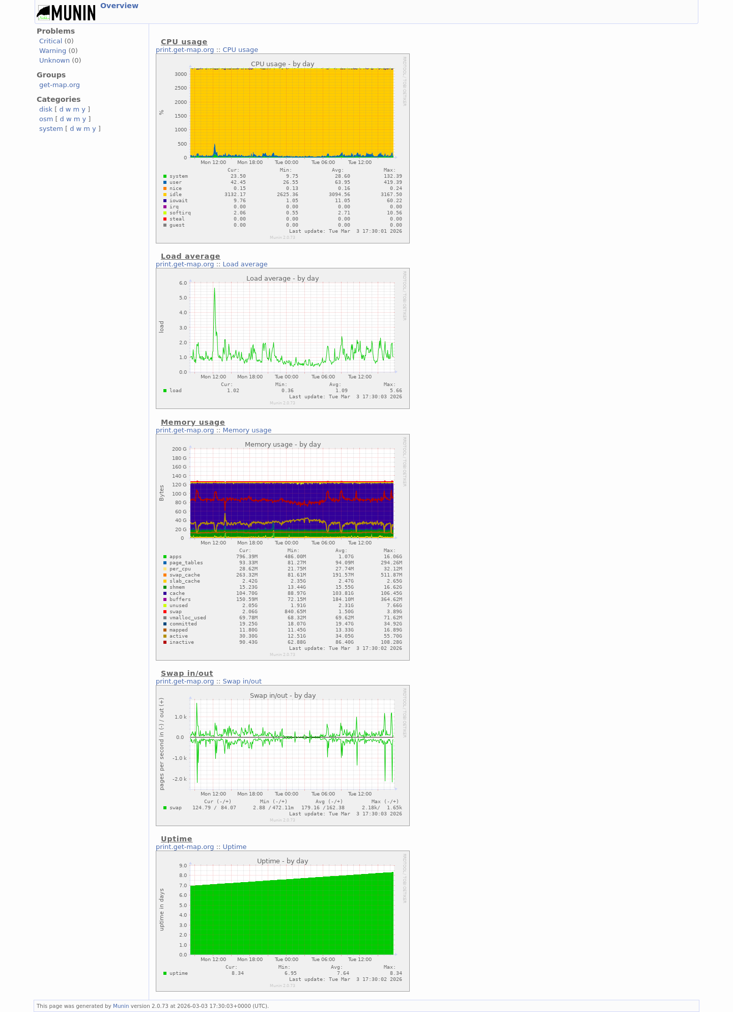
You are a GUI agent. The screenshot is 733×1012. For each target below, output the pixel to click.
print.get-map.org (185, 49)
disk (45, 109)
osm (46, 119)
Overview (119, 6)
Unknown (54, 60)
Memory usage (247, 430)
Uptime (235, 847)
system (51, 128)
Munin (121, 1006)
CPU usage (241, 49)
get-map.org (59, 85)
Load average (245, 264)
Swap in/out (242, 681)
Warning (52, 50)
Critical (50, 41)
